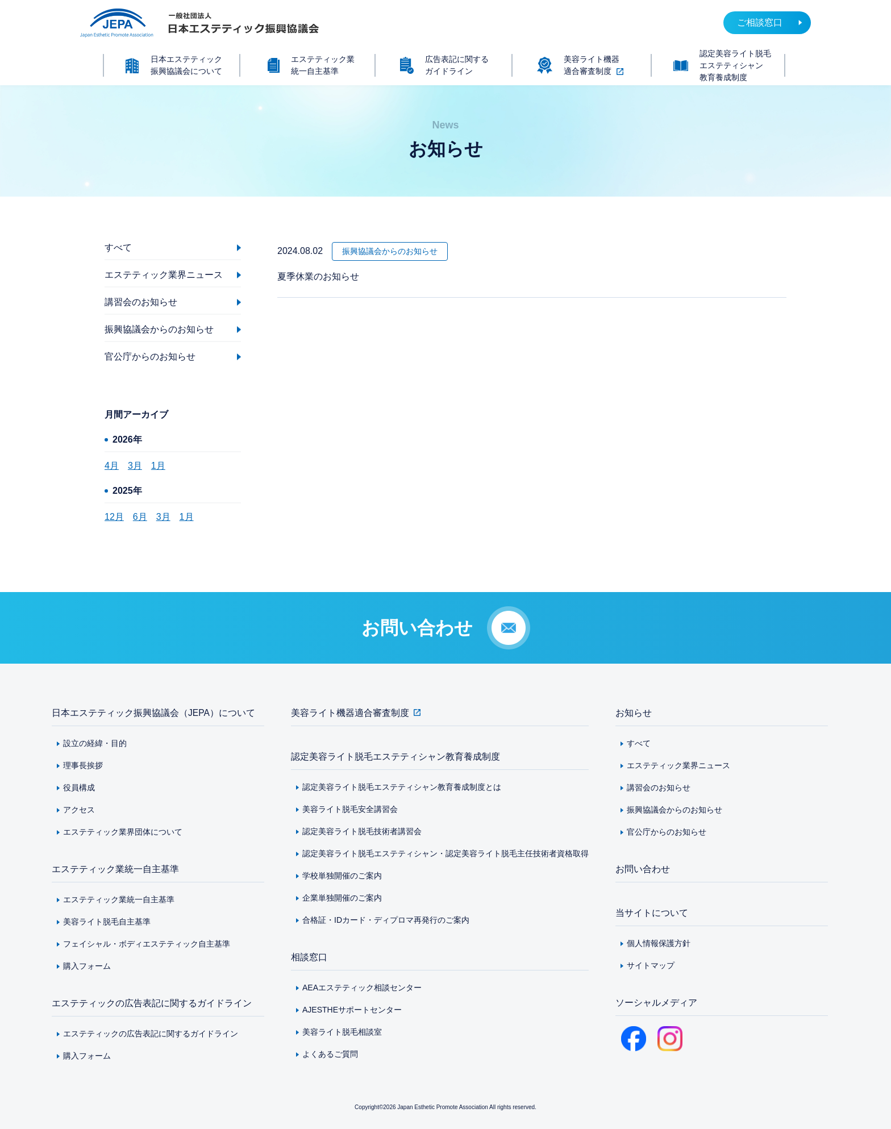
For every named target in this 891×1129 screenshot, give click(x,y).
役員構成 (79, 787)
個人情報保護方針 (658, 943)
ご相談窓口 (759, 22)
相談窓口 (309, 957)
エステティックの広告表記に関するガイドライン (152, 1003)
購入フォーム (87, 965)
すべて (639, 743)
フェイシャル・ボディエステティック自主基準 (146, 943)
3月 (135, 465)
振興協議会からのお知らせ (674, 809)
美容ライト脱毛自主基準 (107, 921)
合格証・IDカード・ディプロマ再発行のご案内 (385, 919)
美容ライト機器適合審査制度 (350, 713)
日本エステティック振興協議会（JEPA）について (154, 713)
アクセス (79, 809)
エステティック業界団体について (122, 831)
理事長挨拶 (83, 765)
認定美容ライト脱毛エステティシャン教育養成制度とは (401, 786)
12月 (114, 517)
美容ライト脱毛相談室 (342, 1031)
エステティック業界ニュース (678, 765)
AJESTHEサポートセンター (352, 1009)
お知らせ (633, 713)
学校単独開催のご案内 (342, 875)
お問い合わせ (642, 869)
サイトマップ (651, 965)
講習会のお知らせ (658, 787)
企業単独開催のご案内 (342, 897)
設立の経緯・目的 (95, 743)
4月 (112, 465)
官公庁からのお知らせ (666, 831)
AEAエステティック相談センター (362, 987)
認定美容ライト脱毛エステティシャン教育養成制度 (395, 756)
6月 (140, 517)
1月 (158, 465)
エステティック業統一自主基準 (115, 869)
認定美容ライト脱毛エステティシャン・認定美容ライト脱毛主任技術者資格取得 (445, 853)
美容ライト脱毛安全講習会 (350, 809)
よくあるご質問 (330, 1054)
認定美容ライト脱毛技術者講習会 (362, 831)
